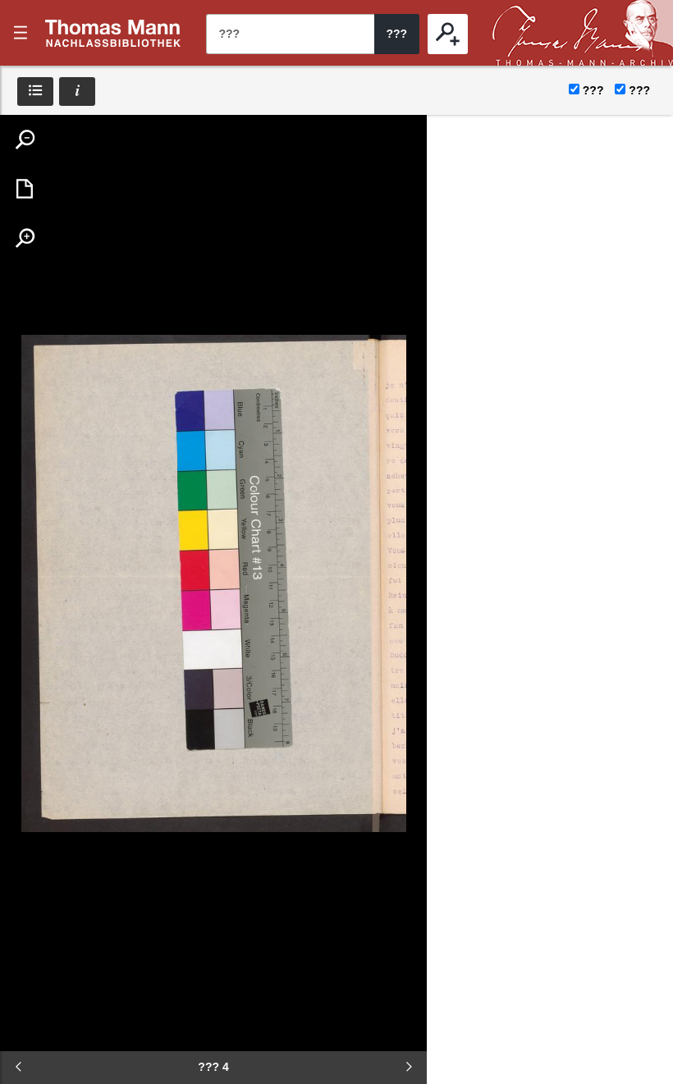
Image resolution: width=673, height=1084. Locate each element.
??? (113, 33)
